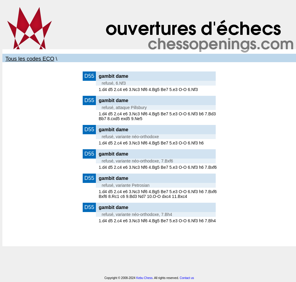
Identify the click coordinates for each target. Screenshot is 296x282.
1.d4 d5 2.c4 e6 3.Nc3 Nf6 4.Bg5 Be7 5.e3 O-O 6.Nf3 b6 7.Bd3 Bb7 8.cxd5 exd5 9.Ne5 (157, 116)
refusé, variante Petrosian (126, 185)
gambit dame (114, 76)
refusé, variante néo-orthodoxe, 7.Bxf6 (137, 161)
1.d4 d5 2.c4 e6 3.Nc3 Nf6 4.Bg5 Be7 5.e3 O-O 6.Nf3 (148, 89)
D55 (89, 76)
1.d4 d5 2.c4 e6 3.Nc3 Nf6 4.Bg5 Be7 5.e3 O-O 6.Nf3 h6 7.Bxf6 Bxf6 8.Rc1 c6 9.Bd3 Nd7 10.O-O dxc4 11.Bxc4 (158, 194)
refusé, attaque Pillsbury (124, 107)
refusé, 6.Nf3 (114, 83)
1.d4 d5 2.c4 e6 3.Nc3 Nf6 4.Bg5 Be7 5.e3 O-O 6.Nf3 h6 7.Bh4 (157, 220)
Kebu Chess (144, 278)
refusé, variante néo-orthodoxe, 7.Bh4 (137, 214)
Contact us (187, 278)
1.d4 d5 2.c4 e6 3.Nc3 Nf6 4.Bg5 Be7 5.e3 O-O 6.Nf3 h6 (151, 143)
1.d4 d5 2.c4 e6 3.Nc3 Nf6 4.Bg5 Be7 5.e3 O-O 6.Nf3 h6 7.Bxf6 (158, 167)
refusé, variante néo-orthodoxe (130, 136)
